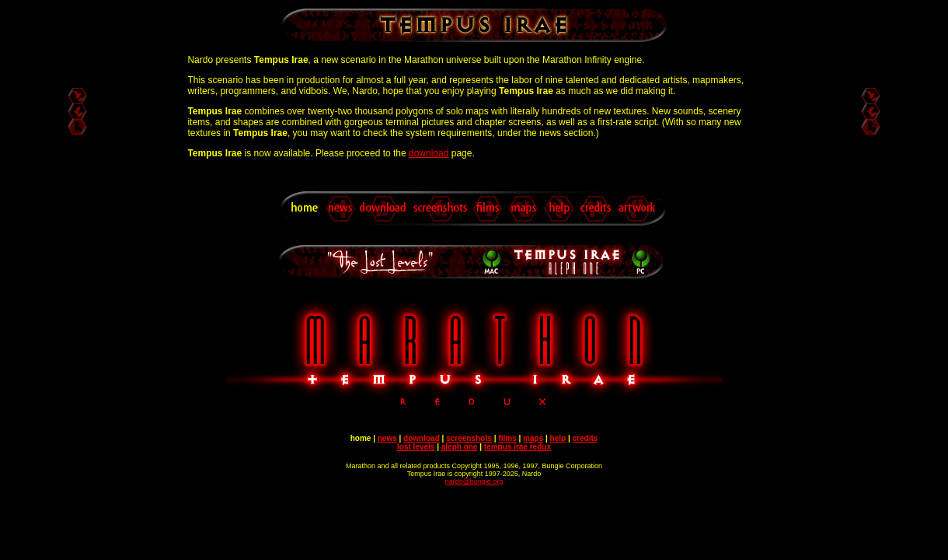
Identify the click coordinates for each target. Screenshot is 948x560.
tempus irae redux (517, 447)
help (558, 438)
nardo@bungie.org (474, 481)
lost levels (415, 447)
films (507, 438)
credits (585, 438)
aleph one (459, 447)
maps (533, 438)
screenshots (469, 438)
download (428, 153)
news (387, 438)
